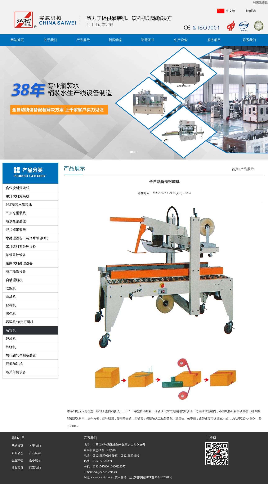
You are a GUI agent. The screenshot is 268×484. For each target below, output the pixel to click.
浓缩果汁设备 (16, 255)
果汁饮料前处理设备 (21, 246)
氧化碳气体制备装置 (21, 355)
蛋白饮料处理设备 (19, 263)
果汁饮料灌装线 (17, 196)
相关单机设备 (16, 372)
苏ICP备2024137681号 (158, 477)
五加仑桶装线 (16, 213)
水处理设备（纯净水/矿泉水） (28, 238)
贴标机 (11, 305)
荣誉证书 (147, 40)
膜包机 (11, 313)
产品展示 (83, 40)
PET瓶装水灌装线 (19, 204)
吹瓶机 (11, 288)
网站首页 (17, 40)
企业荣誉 (17, 460)
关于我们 (50, 40)
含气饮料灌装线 (17, 188)
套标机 (11, 297)
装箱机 (11, 330)
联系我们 (249, 40)
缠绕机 (11, 347)
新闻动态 (115, 40)
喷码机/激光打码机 (20, 322)
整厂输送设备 (16, 271)
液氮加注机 (14, 364)
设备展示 (34, 460)
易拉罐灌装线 (16, 230)
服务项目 (214, 40)
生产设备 (180, 40)
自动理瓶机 (14, 280)
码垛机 (11, 338)
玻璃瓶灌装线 (16, 221)
